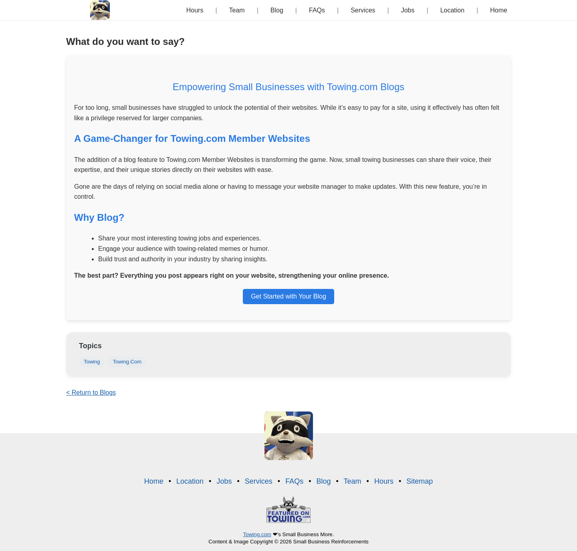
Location (452, 10)
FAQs (317, 10)
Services (363, 10)
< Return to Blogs (91, 392)
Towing (92, 362)
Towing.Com (127, 362)
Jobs (408, 10)
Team (237, 10)
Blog (276, 10)
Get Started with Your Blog (288, 296)
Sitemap (419, 481)
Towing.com (257, 534)
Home (498, 10)
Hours (195, 10)
